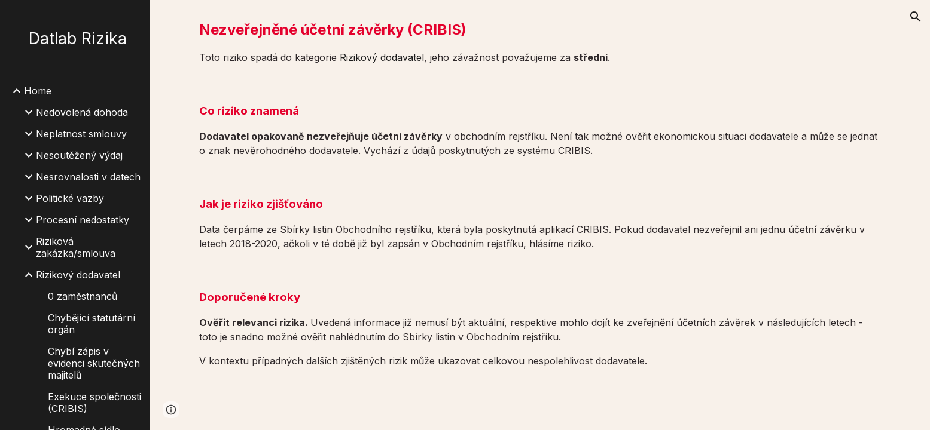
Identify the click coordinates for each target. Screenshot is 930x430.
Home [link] (37, 91)
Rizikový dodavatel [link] (78, 275)
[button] (915, 16)
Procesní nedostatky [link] (82, 220)
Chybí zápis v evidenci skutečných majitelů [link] (94, 363)
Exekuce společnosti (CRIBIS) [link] (94, 402)
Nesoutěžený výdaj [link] (79, 155)
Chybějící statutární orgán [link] (91, 324)
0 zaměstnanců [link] (82, 296)
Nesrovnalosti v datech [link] (88, 177)
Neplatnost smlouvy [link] (81, 134)
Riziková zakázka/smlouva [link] (75, 247)
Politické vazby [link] (70, 198)
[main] (539, 41)
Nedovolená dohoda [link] (82, 112)
